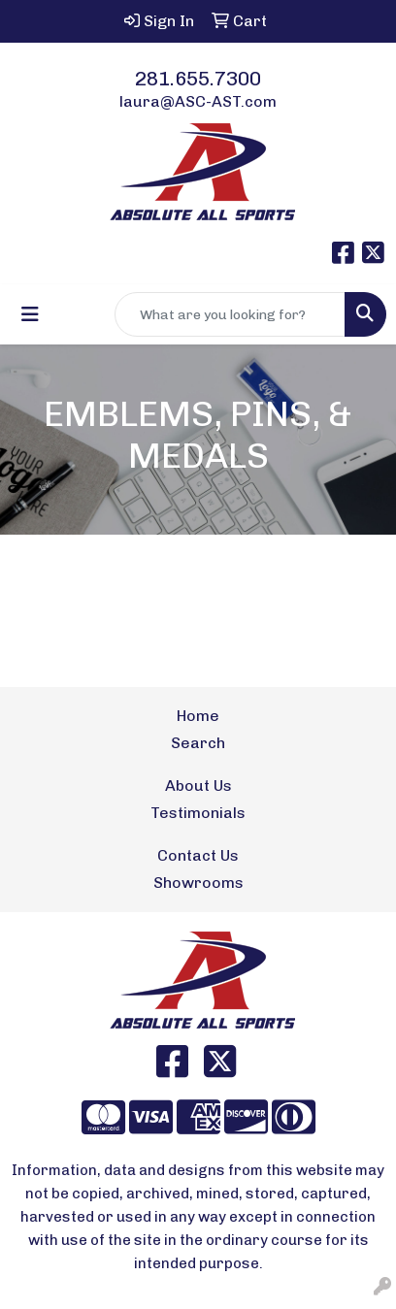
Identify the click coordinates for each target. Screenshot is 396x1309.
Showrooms (198, 882)
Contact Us (198, 855)
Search (198, 743)
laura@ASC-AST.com (198, 101)
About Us (198, 785)
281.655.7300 (198, 78)
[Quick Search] (230, 314)
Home (198, 715)
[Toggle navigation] (30, 314)
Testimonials (198, 812)
